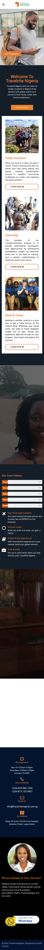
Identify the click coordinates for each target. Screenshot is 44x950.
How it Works (22, 107)
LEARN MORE (17, 187)
